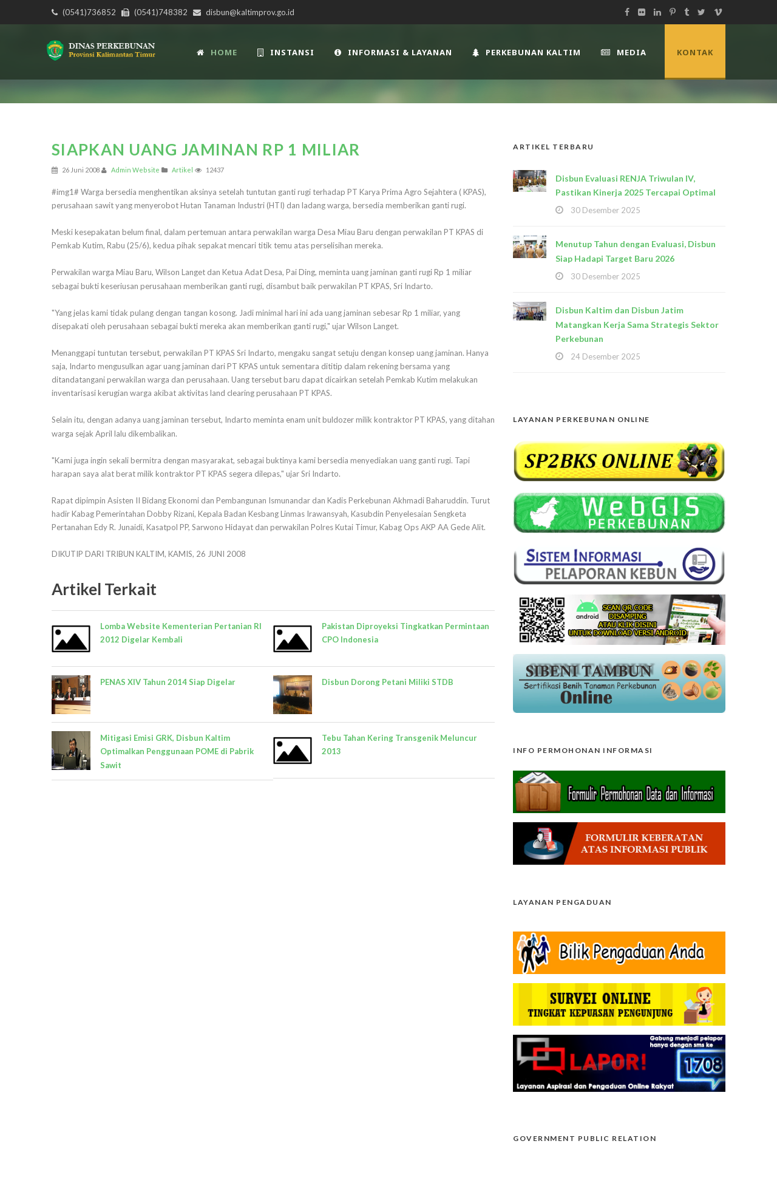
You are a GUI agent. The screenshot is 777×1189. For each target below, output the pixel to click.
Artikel (182, 170)
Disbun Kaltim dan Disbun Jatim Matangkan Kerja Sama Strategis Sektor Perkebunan (637, 324)
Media (623, 52)
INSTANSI (285, 52)
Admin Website (135, 170)
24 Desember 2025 (605, 356)
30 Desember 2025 (605, 210)
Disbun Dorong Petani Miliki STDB (387, 682)
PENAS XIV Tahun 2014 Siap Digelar (168, 682)
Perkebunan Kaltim (526, 52)
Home (217, 52)
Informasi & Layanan (393, 52)
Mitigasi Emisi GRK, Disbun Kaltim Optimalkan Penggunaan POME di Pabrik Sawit (177, 751)
